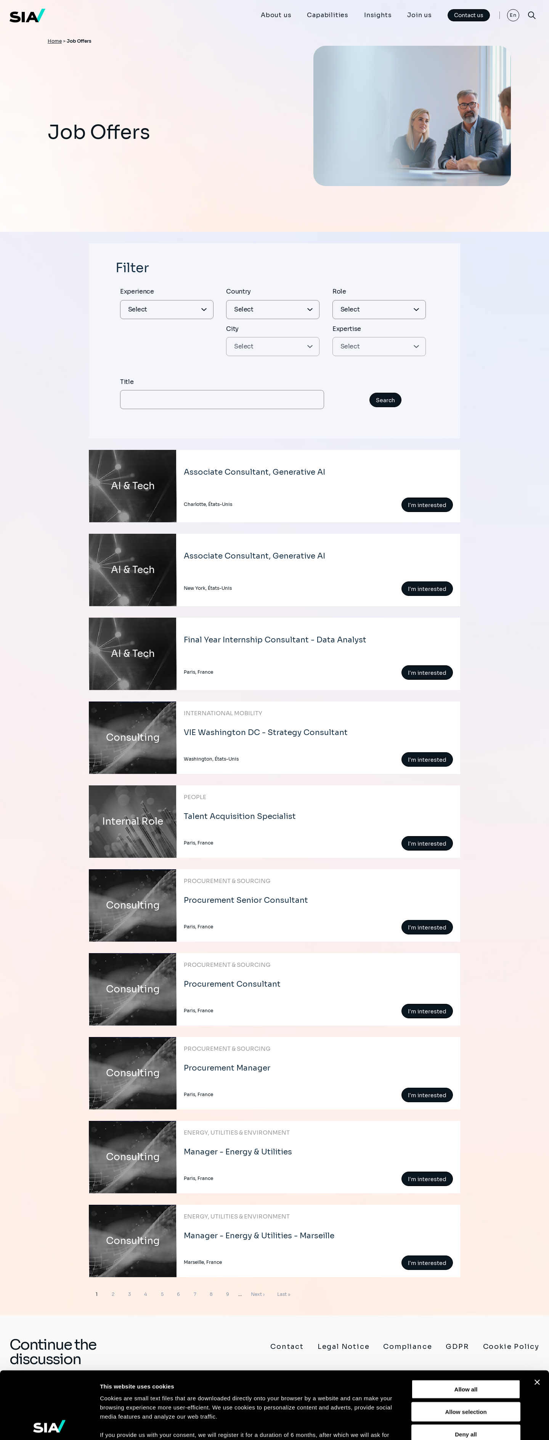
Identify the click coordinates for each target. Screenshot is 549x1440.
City (232, 329)
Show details (400, 1425)
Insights (378, 15)
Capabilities (327, 15)
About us (276, 15)
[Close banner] (537, 1315)
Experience (137, 291)
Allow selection (465, 1344)
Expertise (346, 329)
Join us (419, 15)
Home (55, 41)
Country (238, 291)
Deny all (466, 1367)
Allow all (466, 1322)
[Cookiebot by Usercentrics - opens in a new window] (49, 1425)
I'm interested (427, 505)
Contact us (468, 15)
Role (339, 291)
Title (126, 382)
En (513, 15)
